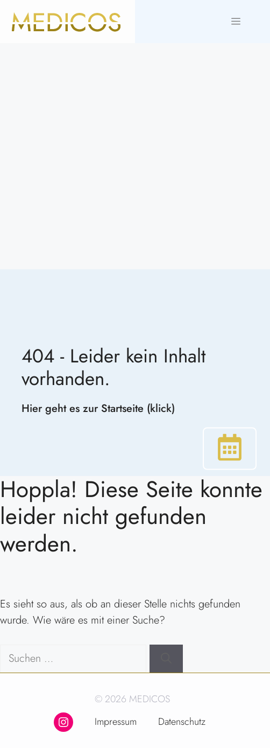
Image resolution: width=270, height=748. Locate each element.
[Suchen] (166, 659)
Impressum (116, 722)
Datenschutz (181, 722)
